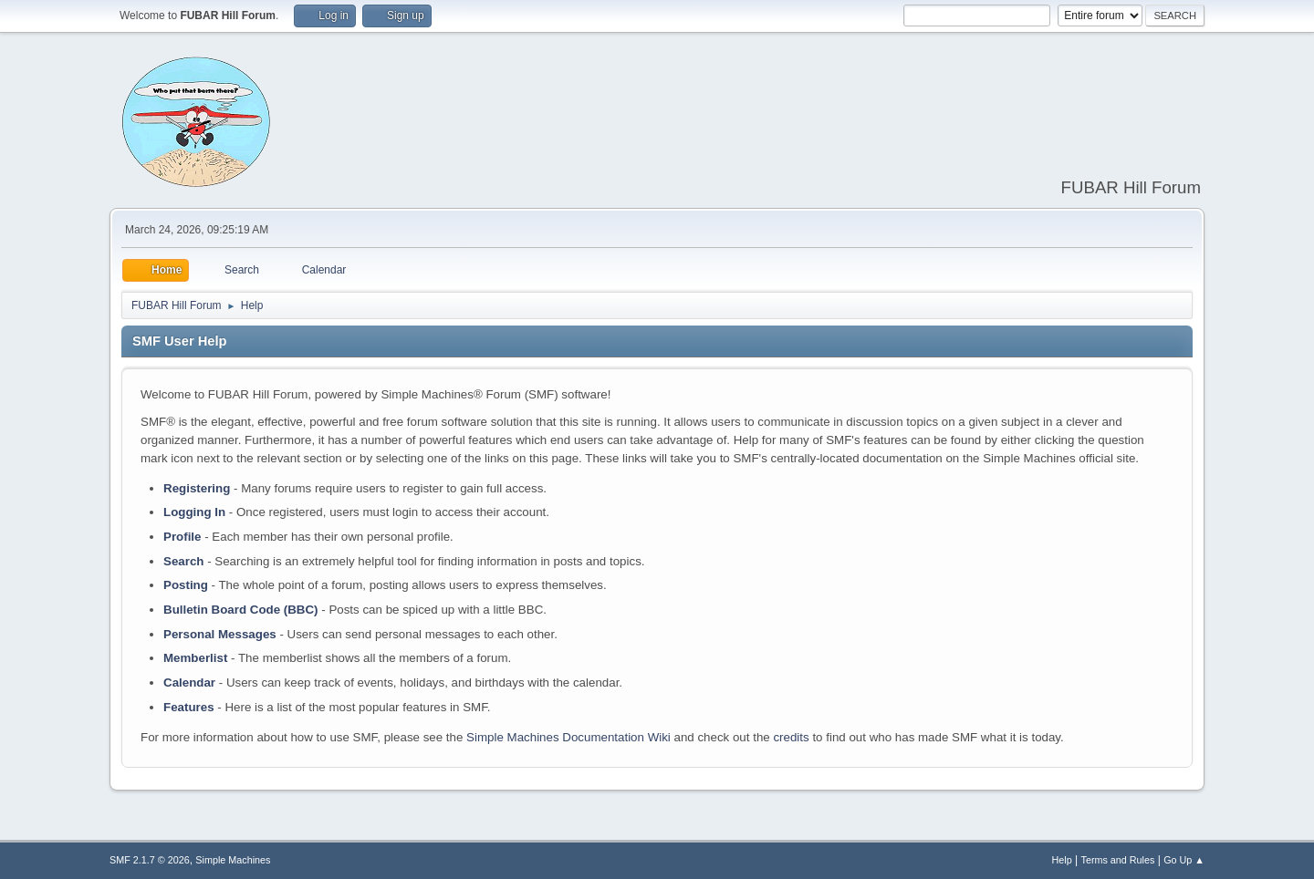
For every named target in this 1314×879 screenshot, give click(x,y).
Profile (182, 536)
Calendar (189, 682)
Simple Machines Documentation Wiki (568, 737)
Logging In (194, 512)
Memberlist (195, 658)
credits (790, 737)
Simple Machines (232, 859)
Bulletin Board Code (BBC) (240, 609)
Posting (185, 585)
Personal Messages (219, 634)
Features (188, 707)
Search (183, 561)
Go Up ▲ (1183, 859)
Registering (196, 488)
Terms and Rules (1118, 859)
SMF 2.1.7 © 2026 (150, 859)
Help (1062, 859)
